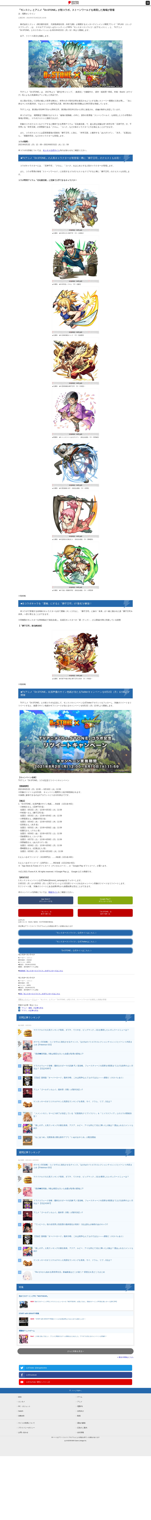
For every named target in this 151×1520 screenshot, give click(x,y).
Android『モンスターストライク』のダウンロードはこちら (41, 971)
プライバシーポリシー (26, 1428)
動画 (79, 1416)
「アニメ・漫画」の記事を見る (31, 1008)
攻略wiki (21, 1416)
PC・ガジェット (24, 1406)
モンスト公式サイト (51, 150)
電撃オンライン (24, 999)
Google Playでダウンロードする (105, 900)
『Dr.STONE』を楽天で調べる (105, 913)
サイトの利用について (26, 1423)
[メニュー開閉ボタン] (148, 3)
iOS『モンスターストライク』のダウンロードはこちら (39, 994)
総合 (20, 1397)
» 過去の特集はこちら (125, 1357)
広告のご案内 (82, 1428)
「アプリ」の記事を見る (29, 1010)
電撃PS (80, 1406)
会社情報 (80, 1432)
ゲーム (79, 1397)
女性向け (80, 1411)
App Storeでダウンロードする (45, 900)
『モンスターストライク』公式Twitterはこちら (74, 942)
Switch (20, 1411)
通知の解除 (81, 1423)
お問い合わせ (23, 1432)
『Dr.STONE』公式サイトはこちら (75, 950)
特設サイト (53, 892)
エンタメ (21, 1402)
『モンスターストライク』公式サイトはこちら (75, 933)
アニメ (34, 999)
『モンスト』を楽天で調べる (46, 913)
